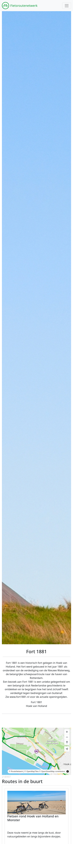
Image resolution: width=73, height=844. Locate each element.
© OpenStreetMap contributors (52, 771)
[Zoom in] (67, 731)
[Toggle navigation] (66, 6)
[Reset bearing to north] (67, 742)
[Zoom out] (67, 737)
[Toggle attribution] (68, 771)
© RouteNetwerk (16, 771)
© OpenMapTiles (31, 771)
